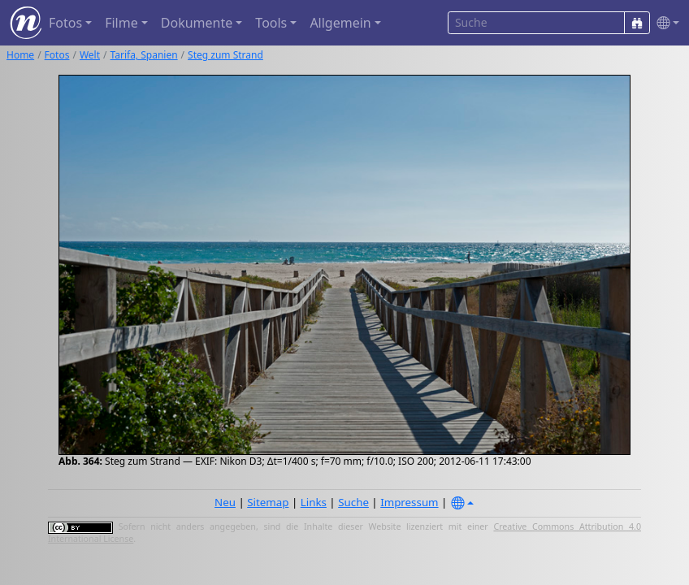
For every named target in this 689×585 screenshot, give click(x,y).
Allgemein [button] (340, 23)
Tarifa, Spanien (144, 55)
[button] (664, 23)
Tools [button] (271, 23)
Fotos (57, 55)
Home (20, 55)
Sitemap (267, 502)
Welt (90, 55)
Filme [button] (121, 23)
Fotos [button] (65, 23)
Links (314, 502)
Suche (353, 502)
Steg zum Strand (225, 55)
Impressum (409, 502)
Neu (225, 502)
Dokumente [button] (196, 23)
